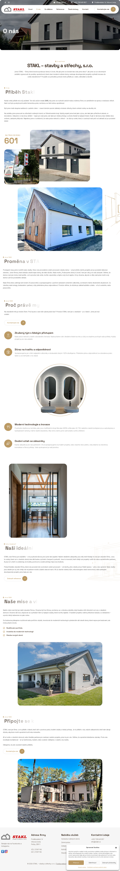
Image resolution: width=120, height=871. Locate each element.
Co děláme (48, 9)
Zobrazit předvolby (109, 863)
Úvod (30, 9)
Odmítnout (92, 863)
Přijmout (76, 863)
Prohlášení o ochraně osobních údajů (97, 867)
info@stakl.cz (61, 2)
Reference (60, 9)
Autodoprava (65, 849)
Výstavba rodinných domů (70, 839)
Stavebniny (65, 853)
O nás (38, 9)
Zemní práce (65, 842)
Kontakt (85, 9)
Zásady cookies (82, 867)
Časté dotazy (73, 9)
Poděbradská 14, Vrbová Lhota (105, 2)
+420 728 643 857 (80, 2)
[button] (116, 847)
